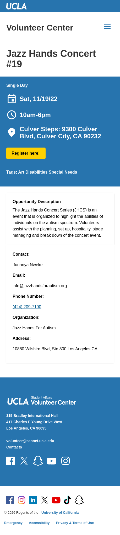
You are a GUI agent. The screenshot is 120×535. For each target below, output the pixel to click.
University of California (60, 512)
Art (21, 172)
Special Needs (63, 172)
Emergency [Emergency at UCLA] (13, 523)
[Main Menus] (107, 26)
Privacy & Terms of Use (75, 523)
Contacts (14, 447)
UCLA (18, 6)
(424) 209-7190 (27, 307)
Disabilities (36, 172)
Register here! (26, 153)
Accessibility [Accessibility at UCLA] (39, 523)
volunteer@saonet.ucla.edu (30, 441)
